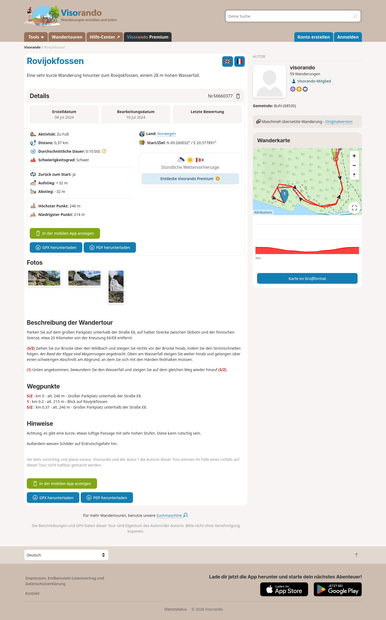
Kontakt (32, 593)
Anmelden (348, 37)
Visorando (32, 47)
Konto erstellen (314, 37)
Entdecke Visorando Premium (190, 178)
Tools (35, 37)
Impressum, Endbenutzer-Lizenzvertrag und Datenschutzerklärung (64, 581)
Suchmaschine (172, 515)
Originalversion (338, 121)
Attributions (263, 212)
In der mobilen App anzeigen (65, 233)
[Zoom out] (354, 165)
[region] (307, 181)
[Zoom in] (354, 155)
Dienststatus (175, 609)
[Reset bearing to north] (354, 175)
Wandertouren (67, 37)
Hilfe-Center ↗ (105, 37)
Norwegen (166, 133)
